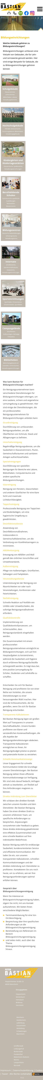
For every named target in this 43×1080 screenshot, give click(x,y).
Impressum (5, 1070)
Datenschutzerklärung (23, 1070)
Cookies (39, 1070)
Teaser (5, 1074)
